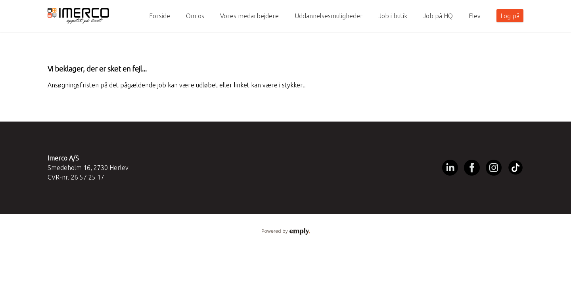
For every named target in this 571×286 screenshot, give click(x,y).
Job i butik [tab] (393, 15)
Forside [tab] (159, 15)
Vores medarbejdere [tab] (249, 15)
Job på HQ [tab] (438, 15)
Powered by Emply (285, 232)
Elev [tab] (475, 15)
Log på (509, 15)
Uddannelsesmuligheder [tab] (329, 15)
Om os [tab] (195, 15)
